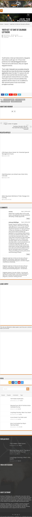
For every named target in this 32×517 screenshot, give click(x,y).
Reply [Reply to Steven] (28, 218)
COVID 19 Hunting (20, 99)
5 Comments (20, 36)
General (6, 24)
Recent (3, 395)
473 (22, 400)
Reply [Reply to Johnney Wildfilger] (28, 254)
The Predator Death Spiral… (17, 398)
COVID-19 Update (5, 101)
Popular (9, 395)
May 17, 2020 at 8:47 (25, 211)
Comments (15, 395)
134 (20, 419)
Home (1, 24)
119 (21, 426)
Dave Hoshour (6, 35)
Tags (21, 395)
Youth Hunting (10, 36)
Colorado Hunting (9, 99)
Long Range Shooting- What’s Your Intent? (20, 412)
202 (21, 414)
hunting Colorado (16, 101)
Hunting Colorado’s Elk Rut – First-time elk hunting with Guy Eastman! (19, 127)
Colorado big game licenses (18, 61)
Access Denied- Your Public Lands (18, 417)
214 (20, 409)
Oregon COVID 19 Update (12, 123)
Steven (11, 211)
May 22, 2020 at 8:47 (25, 222)
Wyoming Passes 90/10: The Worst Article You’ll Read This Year (20, 451)
